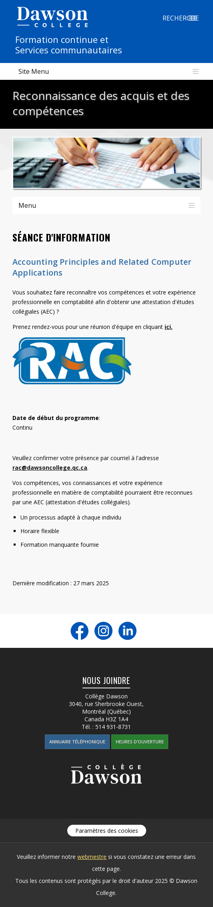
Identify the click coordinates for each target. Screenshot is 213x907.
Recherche (193, 18)
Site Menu (33, 71)
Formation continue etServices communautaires (68, 44)
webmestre (91, 856)
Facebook (79, 631)
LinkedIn (128, 631)
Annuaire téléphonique (77, 742)
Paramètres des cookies (106, 830)
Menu (27, 205)
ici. (169, 327)
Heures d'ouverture (140, 742)
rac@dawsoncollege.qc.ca (49, 467)
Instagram (103, 631)
